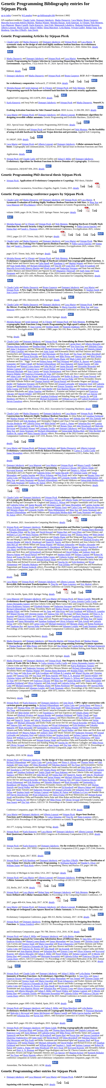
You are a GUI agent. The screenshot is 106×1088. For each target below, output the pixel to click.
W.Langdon (27, 15)
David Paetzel (60, 381)
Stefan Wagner (31, 376)
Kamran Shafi (84, 1040)
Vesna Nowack (89, 376)
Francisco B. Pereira (31, 949)
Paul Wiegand (63, 361)
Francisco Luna (13, 1033)
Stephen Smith (92, 290)
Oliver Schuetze (47, 475)
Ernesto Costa (67, 951)
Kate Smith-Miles (18, 266)
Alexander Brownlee (87, 366)
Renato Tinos (66, 426)
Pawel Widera (62, 954)
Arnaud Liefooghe (66, 384)
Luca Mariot (77, 20)
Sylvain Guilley (78, 27)
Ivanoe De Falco (24, 557)
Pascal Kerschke (31, 356)
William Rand (45, 1045)
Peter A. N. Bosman (75, 349)
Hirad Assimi (50, 268)
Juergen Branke (13, 542)
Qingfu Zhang (59, 359)
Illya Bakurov (30, 205)
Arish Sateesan (72, 22)
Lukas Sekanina (55, 817)
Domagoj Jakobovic (45, 20)
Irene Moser (63, 418)
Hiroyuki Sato (24, 426)
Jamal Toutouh (66, 369)
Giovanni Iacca (32, 369)
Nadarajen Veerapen (69, 268)
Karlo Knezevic (36, 25)
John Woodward (84, 426)
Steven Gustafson (14, 401)
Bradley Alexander (87, 544)
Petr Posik (64, 354)
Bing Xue (94, 202)
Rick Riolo (29, 865)
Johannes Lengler (70, 626)
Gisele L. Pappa (67, 423)
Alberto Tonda (87, 468)
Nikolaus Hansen (30, 354)
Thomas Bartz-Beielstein (18, 346)
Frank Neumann (17, 483)
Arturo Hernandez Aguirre (18, 604)
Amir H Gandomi (87, 266)
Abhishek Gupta (95, 346)
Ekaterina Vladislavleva (17, 1038)
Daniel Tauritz (83, 364)
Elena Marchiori (51, 27)
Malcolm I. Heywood (19, 1013)
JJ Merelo (96, 954)
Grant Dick (70, 266)
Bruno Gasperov (91, 20)
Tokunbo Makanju (30, 564)
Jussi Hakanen (66, 364)
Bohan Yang (91, 27)
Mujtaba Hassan (57, 22)
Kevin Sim (38, 1015)
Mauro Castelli (21, 25)
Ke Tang (31, 532)
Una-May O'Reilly (18, 30)
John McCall (50, 366)
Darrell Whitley (25, 394)
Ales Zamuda (95, 418)
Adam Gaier (15, 376)
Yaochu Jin (84, 396)
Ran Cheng (88, 537)
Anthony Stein (89, 552)
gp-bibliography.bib (46, 15)
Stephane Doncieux (88, 389)
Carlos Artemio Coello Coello (83, 601)
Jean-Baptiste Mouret (66, 389)
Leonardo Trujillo (47, 428)
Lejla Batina (64, 27)
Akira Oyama (59, 795)
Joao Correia (12, 292)
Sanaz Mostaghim (14, 453)
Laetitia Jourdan (28, 475)
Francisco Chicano (68, 468)
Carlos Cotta (12, 478)
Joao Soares (54, 745)
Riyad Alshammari (60, 725)
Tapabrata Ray (16, 626)
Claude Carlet (29, 20)
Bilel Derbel (96, 356)
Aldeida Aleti (79, 418)
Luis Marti (11, 549)
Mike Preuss (65, 356)
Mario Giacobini (69, 307)
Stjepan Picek (71, 42)
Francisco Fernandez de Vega (38, 374)
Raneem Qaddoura (71, 327)
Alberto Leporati (8, 27)
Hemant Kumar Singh (46, 559)
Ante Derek (33, 30)
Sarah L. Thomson (29, 229)
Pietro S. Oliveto (69, 762)
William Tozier (13, 865)
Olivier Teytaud (17, 745)
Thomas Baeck (15, 646)
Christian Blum (25, 1030)
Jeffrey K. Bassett (81, 361)
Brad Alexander (26, 728)
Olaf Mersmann (49, 354)
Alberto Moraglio (93, 344)
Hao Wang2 (62, 646)
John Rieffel (47, 389)
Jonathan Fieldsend (49, 396)
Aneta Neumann (26, 431)
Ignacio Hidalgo (14, 374)
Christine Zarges (36, 614)
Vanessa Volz (80, 356)
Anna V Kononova (18, 349)
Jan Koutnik (64, 949)
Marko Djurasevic (31, 413)
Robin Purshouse (95, 624)
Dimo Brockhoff (93, 354)
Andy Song (85, 271)
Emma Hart (12, 229)
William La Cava (69, 399)
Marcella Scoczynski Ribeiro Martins (17, 22)
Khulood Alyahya (91, 539)
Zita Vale (67, 745)
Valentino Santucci (48, 718)
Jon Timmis (75, 941)
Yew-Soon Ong (77, 346)
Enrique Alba (42, 1030)
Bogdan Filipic (39, 346)
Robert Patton (46, 361)
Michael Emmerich (53, 349)
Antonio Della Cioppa (45, 557)
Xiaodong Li (59, 263)
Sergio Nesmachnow (52, 371)
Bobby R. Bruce (72, 376)
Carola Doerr (75, 344)
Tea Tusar (77, 354)
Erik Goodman (75, 611)
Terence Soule (28, 944)
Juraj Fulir (48, 25)
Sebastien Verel (85, 384)
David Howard (46, 532)
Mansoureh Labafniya (64, 25)
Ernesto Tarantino (65, 386)
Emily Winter (29, 379)
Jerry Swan (58, 1048)
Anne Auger (49, 351)
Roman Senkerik (29, 567)
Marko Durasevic (62, 20)
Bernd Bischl (53, 1038)
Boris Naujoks (49, 356)
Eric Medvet (86, 584)
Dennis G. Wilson (78, 470)
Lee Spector (92, 394)
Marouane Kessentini (50, 956)
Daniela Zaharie (95, 349)
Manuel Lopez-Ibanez (30, 366)
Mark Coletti (75, 359)
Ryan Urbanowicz (82, 738)
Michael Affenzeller (51, 376)
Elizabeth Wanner (27, 428)
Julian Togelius (35, 391)
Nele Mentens (97, 22)
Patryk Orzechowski (61, 738)
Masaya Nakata (13, 554)
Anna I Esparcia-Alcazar (37, 725)
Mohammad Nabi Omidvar (29, 386)
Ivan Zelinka (64, 564)
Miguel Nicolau (17, 614)
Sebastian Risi (84, 423)
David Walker (49, 369)
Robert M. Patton (60, 792)
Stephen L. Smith (63, 1045)
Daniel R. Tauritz (53, 542)
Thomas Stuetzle (42, 381)
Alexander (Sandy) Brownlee (20, 547)
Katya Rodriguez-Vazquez (18, 606)
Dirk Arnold (83, 621)
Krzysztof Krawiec (15, 470)
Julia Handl (44, 263)
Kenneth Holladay (96, 1053)
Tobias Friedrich (26, 924)
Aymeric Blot (12, 379)
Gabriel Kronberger (90, 399)
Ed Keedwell (35, 552)
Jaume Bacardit (67, 366)
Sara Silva (87, 939)
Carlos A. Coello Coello (84, 450)
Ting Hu (54, 584)
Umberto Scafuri (66, 557)
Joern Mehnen (31, 1033)
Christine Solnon (43, 616)
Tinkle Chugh (26, 364)
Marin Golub (22, 27)
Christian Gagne (80, 473)
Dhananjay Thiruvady (66, 271)
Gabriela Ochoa (33, 423)
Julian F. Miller (64, 159)
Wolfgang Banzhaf (68, 863)
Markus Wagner (42, 22)
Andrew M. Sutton (15, 433)
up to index (6, 15)
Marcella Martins (56, 641)
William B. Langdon (48, 379)
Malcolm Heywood (30, 478)
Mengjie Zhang (50, 478)
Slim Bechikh (95, 431)
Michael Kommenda (49, 399)
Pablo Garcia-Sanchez (87, 226)
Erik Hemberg (30, 421)
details (95, 47)
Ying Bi (57, 266)
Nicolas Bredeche (14, 423)
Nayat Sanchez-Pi (90, 547)
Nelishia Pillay (47, 418)
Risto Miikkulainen (90, 428)
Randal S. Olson (88, 863)
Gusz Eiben (76, 532)
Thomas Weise (82, 534)
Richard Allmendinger (40, 266)
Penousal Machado (15, 371)
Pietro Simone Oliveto (37, 433)
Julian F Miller (36, 27)
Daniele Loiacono (87, 1030)
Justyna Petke (67, 379)
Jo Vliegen (84, 22)
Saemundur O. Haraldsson (48, 547)
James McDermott (42, 1013)
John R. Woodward (33, 542)
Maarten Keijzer (76, 1053)
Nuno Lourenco (69, 584)
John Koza (60, 611)
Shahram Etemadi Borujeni (87, 25)
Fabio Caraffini (17, 351)
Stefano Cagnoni (14, 369)
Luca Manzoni (7, 25)
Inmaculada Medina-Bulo (73, 431)
